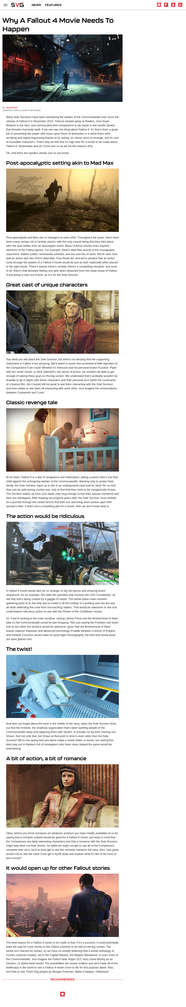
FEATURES (53, 5)
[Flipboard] (166, 6)
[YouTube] (159, 6)
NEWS (36, 5)
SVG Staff (12, 107)
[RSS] (180, 6)
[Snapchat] (173, 6)
